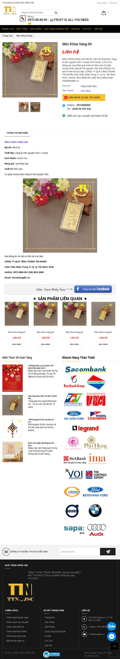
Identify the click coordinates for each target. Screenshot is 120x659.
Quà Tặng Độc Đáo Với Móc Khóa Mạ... (42, 397)
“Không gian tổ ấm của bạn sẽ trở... (41, 421)
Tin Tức (48, 641)
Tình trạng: (68, 90)
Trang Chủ (50, 617)
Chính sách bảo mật (16, 636)
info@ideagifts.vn (96, 634)
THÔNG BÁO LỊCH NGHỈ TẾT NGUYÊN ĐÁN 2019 (41, 367)
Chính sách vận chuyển (17, 622)
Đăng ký (113, 3)
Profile (48, 636)
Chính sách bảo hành (16, 631)
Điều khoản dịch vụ (15, 641)
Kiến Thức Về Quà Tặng (17, 357)
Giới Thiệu (49, 622)
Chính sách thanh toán (17, 617)
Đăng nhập (101, 3)
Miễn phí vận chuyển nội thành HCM (87, 116)
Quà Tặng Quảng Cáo (55, 631)
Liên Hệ (48, 645)
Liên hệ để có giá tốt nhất (82, 97)
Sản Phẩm (50, 627)
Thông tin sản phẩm (17, 208)
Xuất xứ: (66, 86)
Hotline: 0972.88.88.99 (100, 627)
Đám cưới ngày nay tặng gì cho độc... (41, 444)
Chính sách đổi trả (15, 627)
